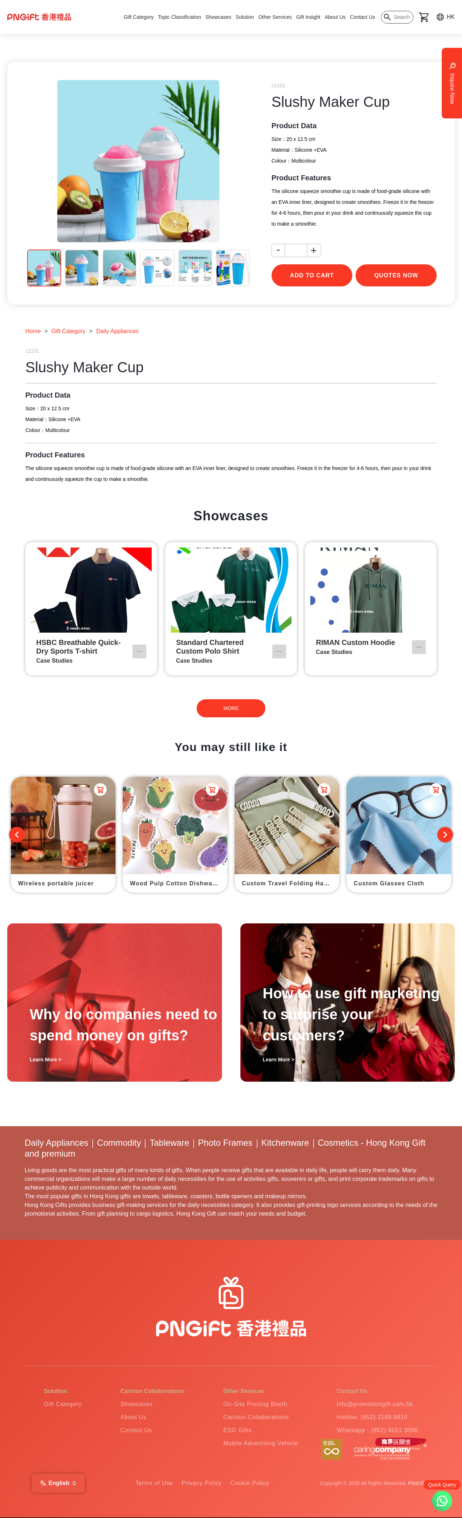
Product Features (301, 178)
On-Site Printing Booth (255, 1404)
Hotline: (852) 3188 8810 (372, 1417)
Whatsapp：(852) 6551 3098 (377, 1430)
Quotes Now (396, 275)
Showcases (218, 17)
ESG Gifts (237, 1430)
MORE (231, 708)
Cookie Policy (250, 1483)
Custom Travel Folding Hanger (290, 883)
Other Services (275, 17)
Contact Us (362, 17)
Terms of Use (154, 1483)
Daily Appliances (117, 331)
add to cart (312, 275)
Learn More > (46, 1059)
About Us (335, 17)
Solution (245, 17)
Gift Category (139, 17)
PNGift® (419, 1483)
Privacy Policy (202, 1483)
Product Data (294, 126)
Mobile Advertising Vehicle (260, 1443)
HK (451, 17)
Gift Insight (308, 17)
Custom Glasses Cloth (389, 883)
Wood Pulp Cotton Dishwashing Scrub (178, 883)
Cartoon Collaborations (256, 1417)
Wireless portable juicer (56, 883)
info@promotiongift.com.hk (375, 1404)
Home (33, 331)
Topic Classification (179, 17)
